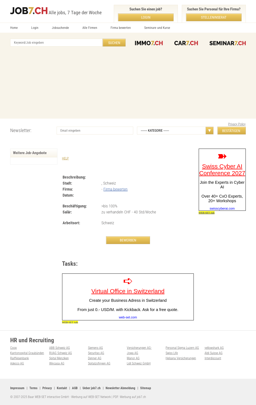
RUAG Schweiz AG (60, 353)
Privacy (47, 388)
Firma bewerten (121, 28)
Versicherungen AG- (139, 348)
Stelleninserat (213, 17)
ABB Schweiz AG (59, 348)
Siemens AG (95, 348)
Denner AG (94, 358)
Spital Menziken (59, 358)
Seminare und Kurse (157, 28)
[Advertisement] (128, 83)
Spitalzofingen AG (99, 363)
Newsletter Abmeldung (120, 388)
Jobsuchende (60, 28)
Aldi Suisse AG (214, 353)
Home (14, 28)
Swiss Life (172, 353)
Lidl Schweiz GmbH (139, 363)
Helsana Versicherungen (181, 358)
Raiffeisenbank (19, 358)
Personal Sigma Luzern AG (182, 348)
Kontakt (62, 388)
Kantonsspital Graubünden (27, 353)
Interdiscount (213, 358)
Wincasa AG (56, 363)
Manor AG (133, 358)
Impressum (17, 388)
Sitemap (145, 388)
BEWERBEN (128, 240)
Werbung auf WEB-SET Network (91, 397)
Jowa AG (132, 353)
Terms (33, 388)
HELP (65, 158)
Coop (13, 348)
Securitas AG (96, 353)
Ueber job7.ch (92, 388)
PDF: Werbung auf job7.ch (129, 397)
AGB (75, 388)
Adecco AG (17, 363)
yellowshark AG (214, 348)
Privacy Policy (237, 124)
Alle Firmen (89, 28)
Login (34, 28)
